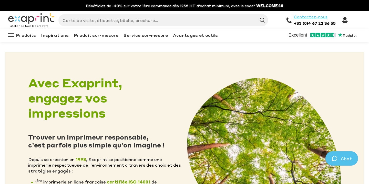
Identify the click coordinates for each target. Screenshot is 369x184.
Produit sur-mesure (96, 35)
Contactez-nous (310, 16)
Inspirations (55, 35)
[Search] (161, 20)
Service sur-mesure (146, 35)
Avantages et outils (195, 35)
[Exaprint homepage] (31, 19)
